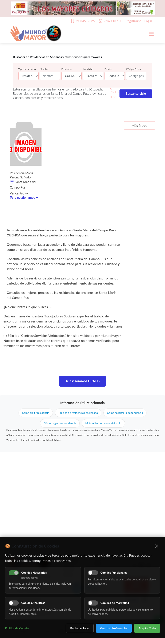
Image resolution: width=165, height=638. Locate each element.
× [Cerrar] (157, 545)
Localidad (88, 69)
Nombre (44, 69)
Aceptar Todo (147, 628)
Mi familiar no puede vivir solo (103, 423)
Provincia (66, 69)
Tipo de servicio (27, 69)
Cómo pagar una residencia (60, 423)
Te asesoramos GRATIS (82, 381)
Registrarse (133, 21)
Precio (108, 69)
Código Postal (133, 69)
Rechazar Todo (79, 628)
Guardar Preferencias (114, 628)
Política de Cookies (17, 628)
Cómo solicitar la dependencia (125, 412)
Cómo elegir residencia (35, 412)
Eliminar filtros (114, 93)
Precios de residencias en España (78, 412)
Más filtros (139, 125)
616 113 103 (113, 21)
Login (148, 21)
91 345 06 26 (85, 21)
